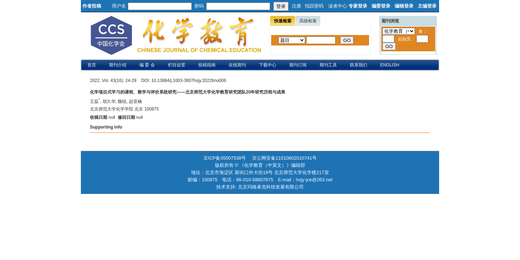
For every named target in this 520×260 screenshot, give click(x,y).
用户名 (119, 6)
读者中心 (337, 6)
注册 (296, 6)
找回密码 (314, 6)
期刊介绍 (117, 65)
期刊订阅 (298, 65)
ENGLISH (389, 65)
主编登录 (427, 6)
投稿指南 (207, 65)
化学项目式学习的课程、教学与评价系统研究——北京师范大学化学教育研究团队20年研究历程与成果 (187, 92)
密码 (199, 6)
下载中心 (267, 65)
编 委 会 (147, 65)
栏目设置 (176, 65)
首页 (91, 65)
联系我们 (358, 65)
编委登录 (381, 6)
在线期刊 (237, 65)
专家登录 (357, 6)
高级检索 (308, 20)
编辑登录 (404, 6)
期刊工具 (328, 65)
